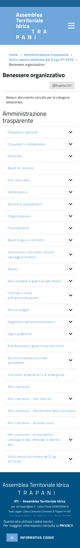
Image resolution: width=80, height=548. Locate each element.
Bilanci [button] (13, 269)
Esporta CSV (62, 85)
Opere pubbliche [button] (20, 333)
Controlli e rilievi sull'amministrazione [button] (23, 295)
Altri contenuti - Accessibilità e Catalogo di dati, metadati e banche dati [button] (34, 439)
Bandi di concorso (21, 168)
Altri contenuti (18, 386)
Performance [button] (17, 192)
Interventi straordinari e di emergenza (36, 374)
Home (13, 54)
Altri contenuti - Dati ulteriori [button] (30, 398)
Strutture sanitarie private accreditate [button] (27, 360)
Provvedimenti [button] (18, 227)
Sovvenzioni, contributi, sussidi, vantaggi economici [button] (31, 254)
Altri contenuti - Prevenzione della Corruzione (42, 410)
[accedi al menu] (71, 25)
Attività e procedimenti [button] (25, 204)
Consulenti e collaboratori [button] (27, 144)
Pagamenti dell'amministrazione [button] (31, 321)
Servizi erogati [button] (18, 309)
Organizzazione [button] (19, 216)
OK (12, 537)
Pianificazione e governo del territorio (35, 345)
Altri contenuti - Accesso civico (31, 422)
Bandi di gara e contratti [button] (26, 240)
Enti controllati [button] (19, 180)
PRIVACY (66, 525)
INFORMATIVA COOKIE (37, 537)
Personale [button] (15, 156)
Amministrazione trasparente (46, 54)
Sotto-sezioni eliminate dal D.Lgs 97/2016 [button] (32, 459)
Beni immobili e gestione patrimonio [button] (34, 281)
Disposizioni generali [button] (23, 132)
